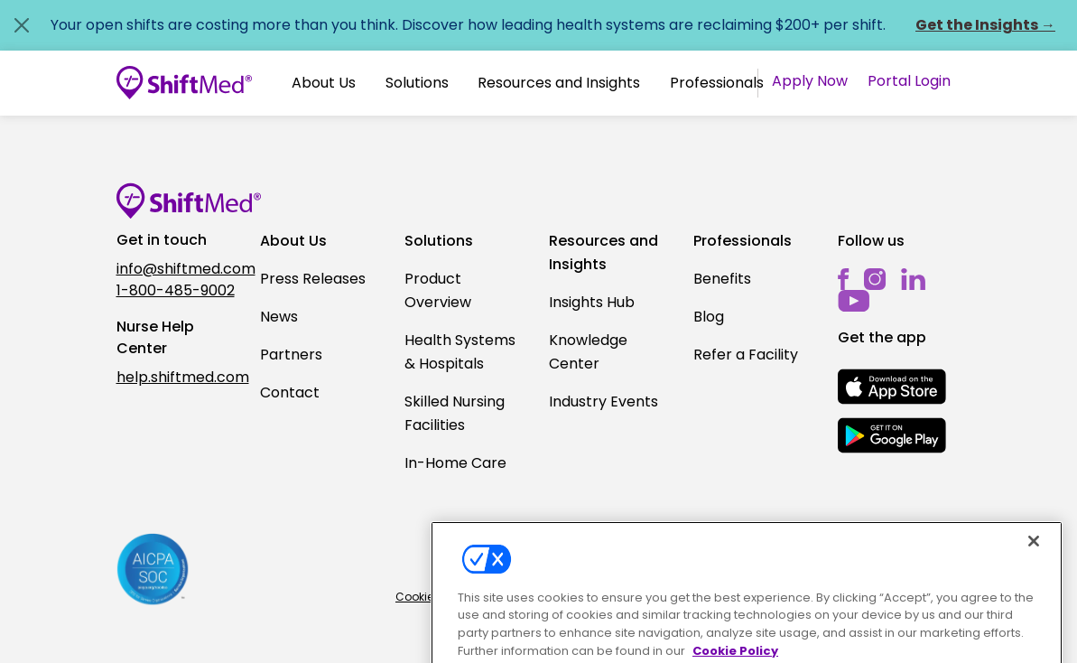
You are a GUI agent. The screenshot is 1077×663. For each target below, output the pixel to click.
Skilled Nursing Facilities (454, 413)
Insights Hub (592, 302)
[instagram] (875, 278)
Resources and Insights (559, 82)
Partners (291, 354)
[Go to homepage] (184, 83)
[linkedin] (913, 278)
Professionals (717, 82)
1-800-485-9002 (175, 290)
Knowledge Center (588, 352)
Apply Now (810, 80)
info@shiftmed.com (177, 268)
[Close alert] (21, 25)
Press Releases (313, 278)
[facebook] (844, 278)
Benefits (722, 278)
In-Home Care (455, 463)
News (279, 316)
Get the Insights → (985, 24)
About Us (324, 82)
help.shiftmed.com (177, 377)
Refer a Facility (745, 354)
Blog (708, 316)
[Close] (1034, 559)
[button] (324, 83)
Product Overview (437, 290)
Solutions (417, 82)
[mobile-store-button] (892, 386)
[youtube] (853, 300)
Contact (290, 392)
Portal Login (909, 80)
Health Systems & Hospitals (459, 352)
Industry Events (603, 401)
